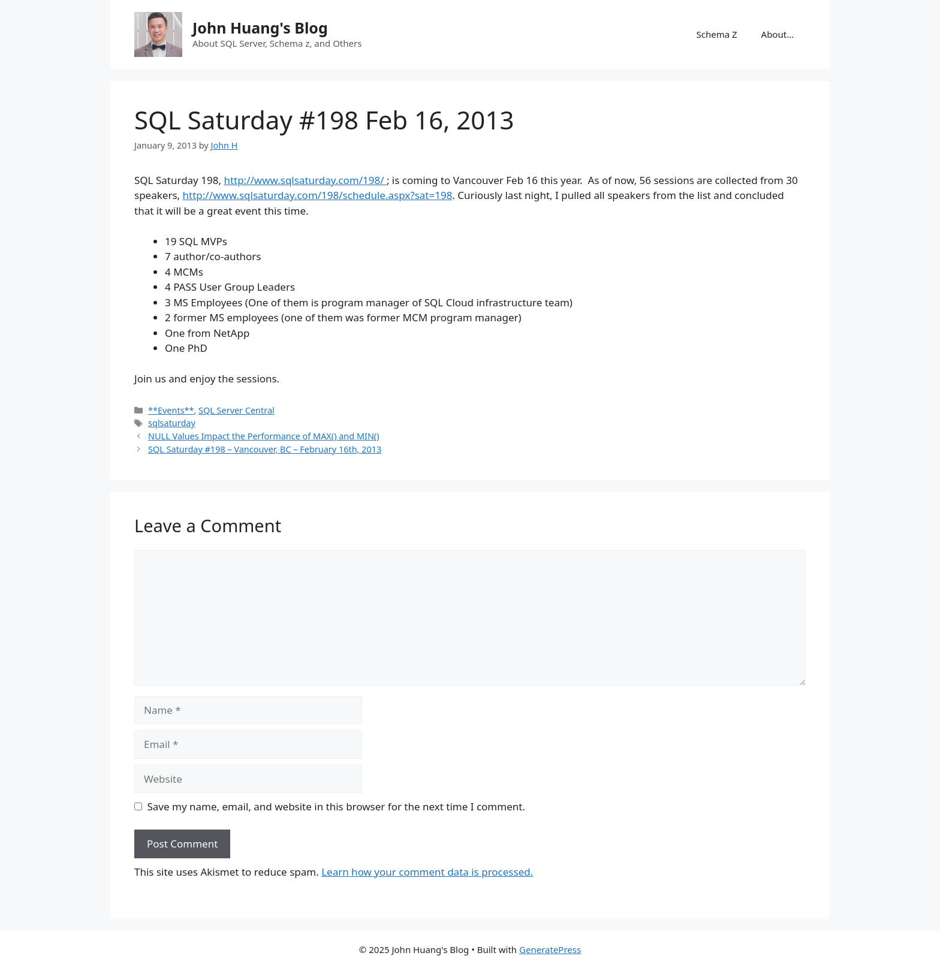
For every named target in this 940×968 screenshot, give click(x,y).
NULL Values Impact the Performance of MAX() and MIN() (263, 436)
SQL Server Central (236, 410)
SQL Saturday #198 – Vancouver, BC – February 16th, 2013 (264, 449)
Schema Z (716, 34)
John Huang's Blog (260, 27)
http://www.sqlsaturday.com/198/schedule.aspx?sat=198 (318, 195)
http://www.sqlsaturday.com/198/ (305, 180)
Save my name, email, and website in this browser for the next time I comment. (336, 806)
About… (777, 34)
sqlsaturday (171, 423)
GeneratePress (550, 949)
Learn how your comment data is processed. (427, 872)
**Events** (171, 410)
